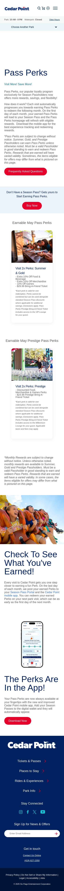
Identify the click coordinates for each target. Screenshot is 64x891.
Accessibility (32, 878)
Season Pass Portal (22, 592)
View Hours (54, 19)
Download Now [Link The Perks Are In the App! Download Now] (18, 720)
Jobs (42, 878)
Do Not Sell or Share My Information (39, 875)
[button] (39, 8)
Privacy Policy (13, 875)
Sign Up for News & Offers (32, 824)
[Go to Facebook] (28, 812)
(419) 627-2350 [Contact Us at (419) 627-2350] (32, 860)
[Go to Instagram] (21, 812)
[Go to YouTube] (42, 812)
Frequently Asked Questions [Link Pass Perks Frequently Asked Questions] (26, 171)
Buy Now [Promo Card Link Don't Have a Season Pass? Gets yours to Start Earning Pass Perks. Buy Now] (31, 205)
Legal (22, 878)
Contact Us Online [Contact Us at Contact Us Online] (32, 855)
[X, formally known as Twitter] (34, 812)
